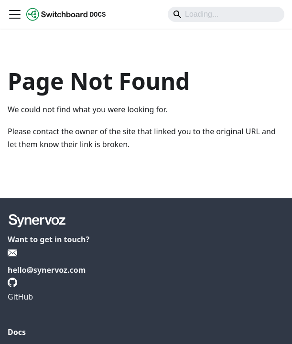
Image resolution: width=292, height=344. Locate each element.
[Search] (226, 14)
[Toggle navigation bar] (15, 14)
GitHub (20, 296)
